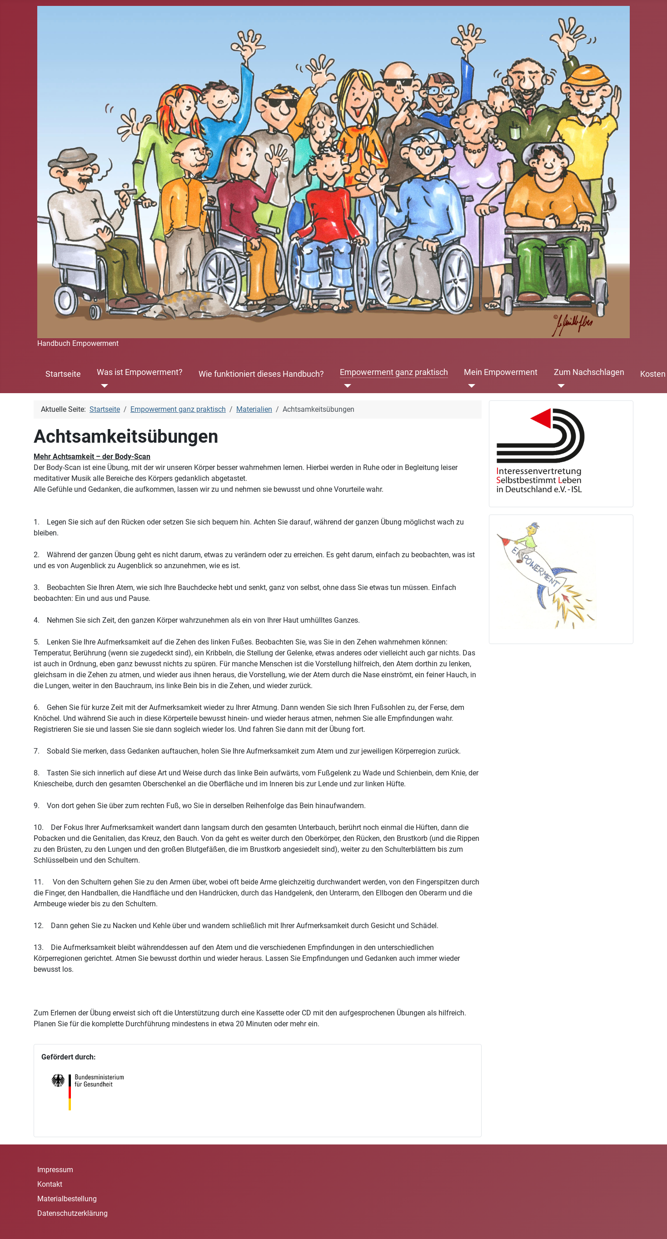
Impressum (55, 1169)
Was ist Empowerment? (140, 372)
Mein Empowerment (501, 372)
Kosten (653, 374)
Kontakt (49, 1184)
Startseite (63, 374)
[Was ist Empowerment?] (102, 386)
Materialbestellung (67, 1198)
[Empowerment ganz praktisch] (345, 386)
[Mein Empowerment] (469, 386)
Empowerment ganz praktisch (394, 372)
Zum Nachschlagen (589, 372)
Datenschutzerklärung (72, 1213)
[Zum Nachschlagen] (559, 386)
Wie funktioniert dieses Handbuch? (261, 374)
